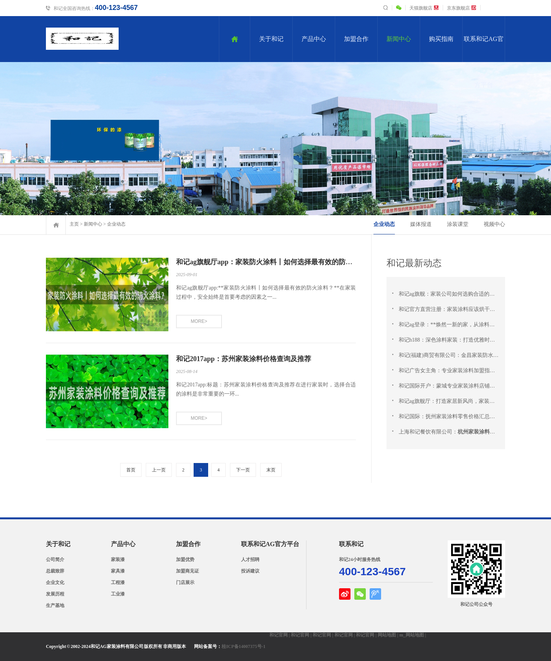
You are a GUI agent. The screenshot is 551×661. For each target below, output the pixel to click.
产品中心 (314, 39)
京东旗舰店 (461, 8)
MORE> (199, 321)
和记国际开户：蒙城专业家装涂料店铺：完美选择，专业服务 (470, 386)
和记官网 (278, 635)
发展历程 (55, 594)
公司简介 (55, 559)
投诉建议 (250, 571)
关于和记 (271, 39)
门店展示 (185, 582)
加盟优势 (185, 559)
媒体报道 (421, 224)
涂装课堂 (457, 224)
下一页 (243, 470)
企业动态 (116, 224)
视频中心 (494, 224)
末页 (271, 470)
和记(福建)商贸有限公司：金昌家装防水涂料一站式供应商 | (467, 355)
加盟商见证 (187, 571)
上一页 (159, 470)
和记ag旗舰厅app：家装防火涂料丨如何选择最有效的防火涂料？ (274, 262)
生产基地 (55, 605)
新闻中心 (398, 39)
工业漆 (118, 594)
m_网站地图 (411, 635)
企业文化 (55, 582)
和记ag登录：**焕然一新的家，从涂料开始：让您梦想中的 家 (470, 324)
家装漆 (118, 559)
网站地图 (387, 635)
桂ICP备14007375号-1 (244, 646)
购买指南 (441, 39)
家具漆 (118, 571)
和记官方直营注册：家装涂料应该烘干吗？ (448, 309)
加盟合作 (356, 39)
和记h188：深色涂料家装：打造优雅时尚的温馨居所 (459, 340)
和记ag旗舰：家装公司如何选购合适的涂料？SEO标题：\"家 (469, 294)
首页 (130, 470)
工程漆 (118, 582)
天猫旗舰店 (424, 8)
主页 (74, 224)
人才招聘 (250, 559)
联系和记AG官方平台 (483, 49)
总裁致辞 (55, 571)
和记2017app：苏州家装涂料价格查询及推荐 (243, 359)
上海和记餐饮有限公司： (470, 432)
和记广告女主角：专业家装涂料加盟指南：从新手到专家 (465, 370)
